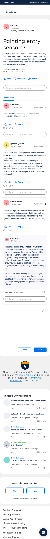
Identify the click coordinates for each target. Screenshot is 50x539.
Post (40, 350)
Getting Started (11, 514)
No (14, 490)
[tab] (8, 98)
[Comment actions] (45, 107)
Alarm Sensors (11, 12)
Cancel (24, 350)
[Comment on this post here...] (25, 88)
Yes (35, 490)
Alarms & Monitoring (14, 523)
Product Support (12, 510)
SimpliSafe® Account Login (38, 2)
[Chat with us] (43, 532)
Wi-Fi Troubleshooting (15, 527)
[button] (6, 27)
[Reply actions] (44, 243)
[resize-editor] (44, 310)
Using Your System (13, 518)
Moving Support (12, 537)
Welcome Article (24, 374)
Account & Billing (12, 532)
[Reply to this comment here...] (25, 134)
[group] (5, 71)
